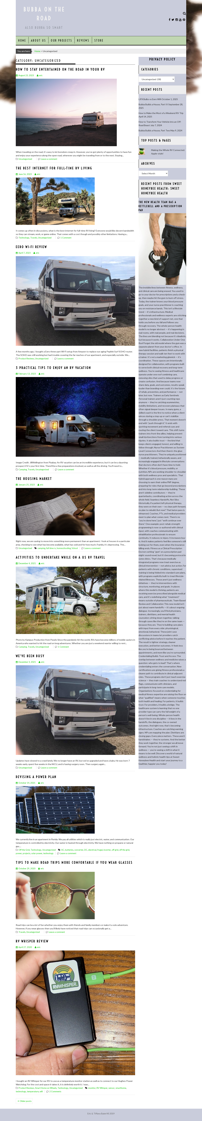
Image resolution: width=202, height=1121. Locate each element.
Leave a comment (49, 159)
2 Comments (55, 1091)
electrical (92, 850)
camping (41, 548)
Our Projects (61, 40)
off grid (115, 850)
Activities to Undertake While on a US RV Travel (60, 557)
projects (26, 853)
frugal (100, 850)
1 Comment (65, 237)
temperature (33, 1091)
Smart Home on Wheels (46, 1088)
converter (78, 850)
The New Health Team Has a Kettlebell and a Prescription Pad (160, 206)
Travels (33, 237)
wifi (41, 1091)
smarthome (121, 1088)
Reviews (83, 40)
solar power (36, 853)
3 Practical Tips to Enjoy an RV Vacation (53, 368)
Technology (24, 237)
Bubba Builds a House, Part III (153, 104)
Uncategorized (25, 159)
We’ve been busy (30, 656)
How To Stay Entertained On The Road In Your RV (60, 69)
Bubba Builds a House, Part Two (154, 130)
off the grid (124, 850)
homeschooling (64, 548)
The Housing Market (34, 479)
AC (62, 850)
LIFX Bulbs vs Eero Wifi (150, 99)
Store (99, 40)
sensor (111, 1088)
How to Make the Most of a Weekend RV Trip (161, 113)
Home (22, 40)
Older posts (26, 1101)
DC (85, 850)
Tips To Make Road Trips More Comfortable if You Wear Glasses (74, 863)
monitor (92, 1088)
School (75, 548)
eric (39, 75)
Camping (23, 469)
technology (48, 853)
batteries (69, 850)
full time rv (51, 548)
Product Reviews (26, 358)
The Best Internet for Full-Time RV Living (54, 168)
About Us (38, 40)
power (19, 853)
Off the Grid (24, 850)
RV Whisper (102, 1088)
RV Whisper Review (32, 941)
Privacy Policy (162, 59)
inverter (107, 850)
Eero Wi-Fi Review (31, 247)
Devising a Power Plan (36, 777)
